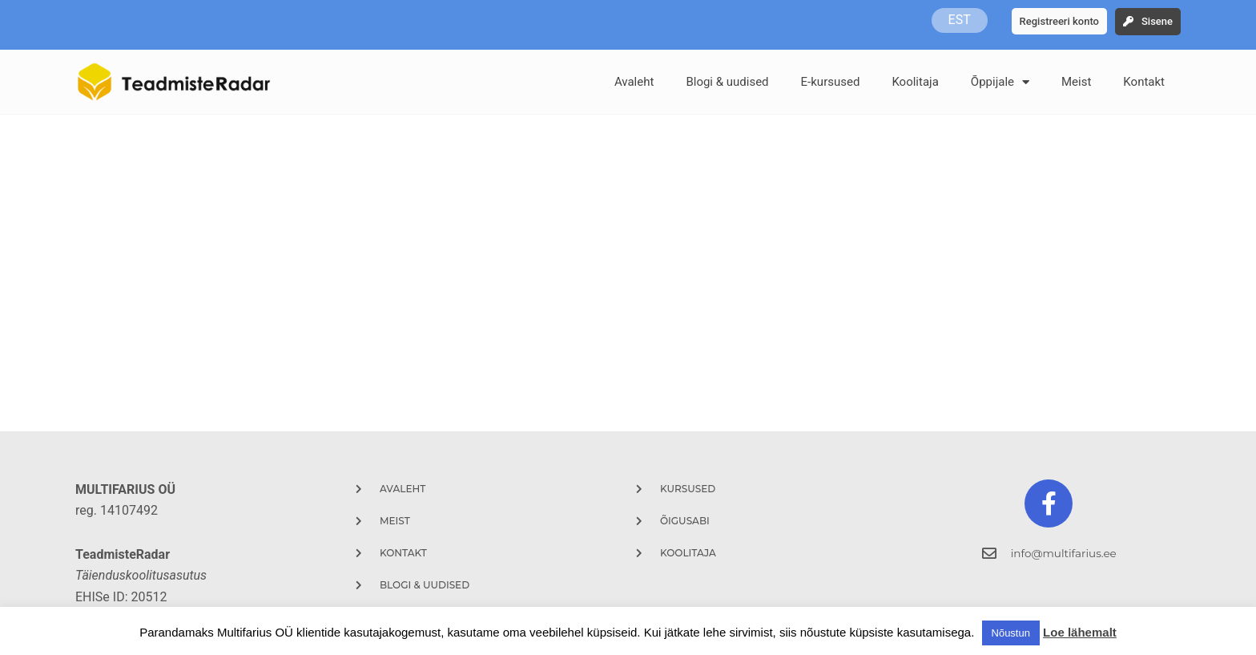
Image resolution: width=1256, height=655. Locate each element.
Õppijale (1000, 82)
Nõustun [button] (1011, 633)
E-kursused (830, 82)
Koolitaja (915, 82)
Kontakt (1144, 82)
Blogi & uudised (727, 82)
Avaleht (634, 82)
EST (959, 20)
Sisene (1157, 21)
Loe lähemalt (1080, 632)
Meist (1076, 82)
